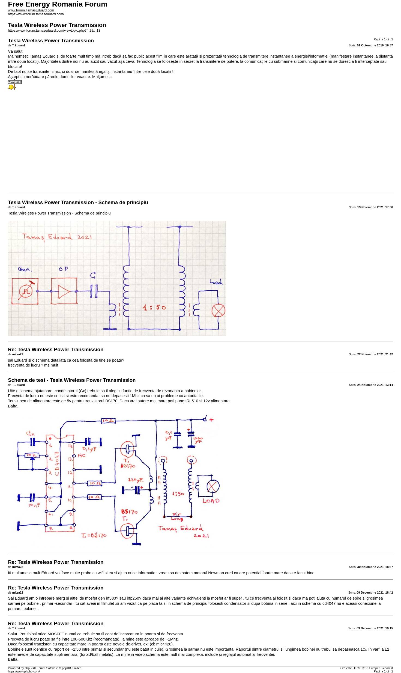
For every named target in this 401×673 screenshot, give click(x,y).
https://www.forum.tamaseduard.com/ (36, 14)
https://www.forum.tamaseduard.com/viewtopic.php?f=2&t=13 (54, 30)
